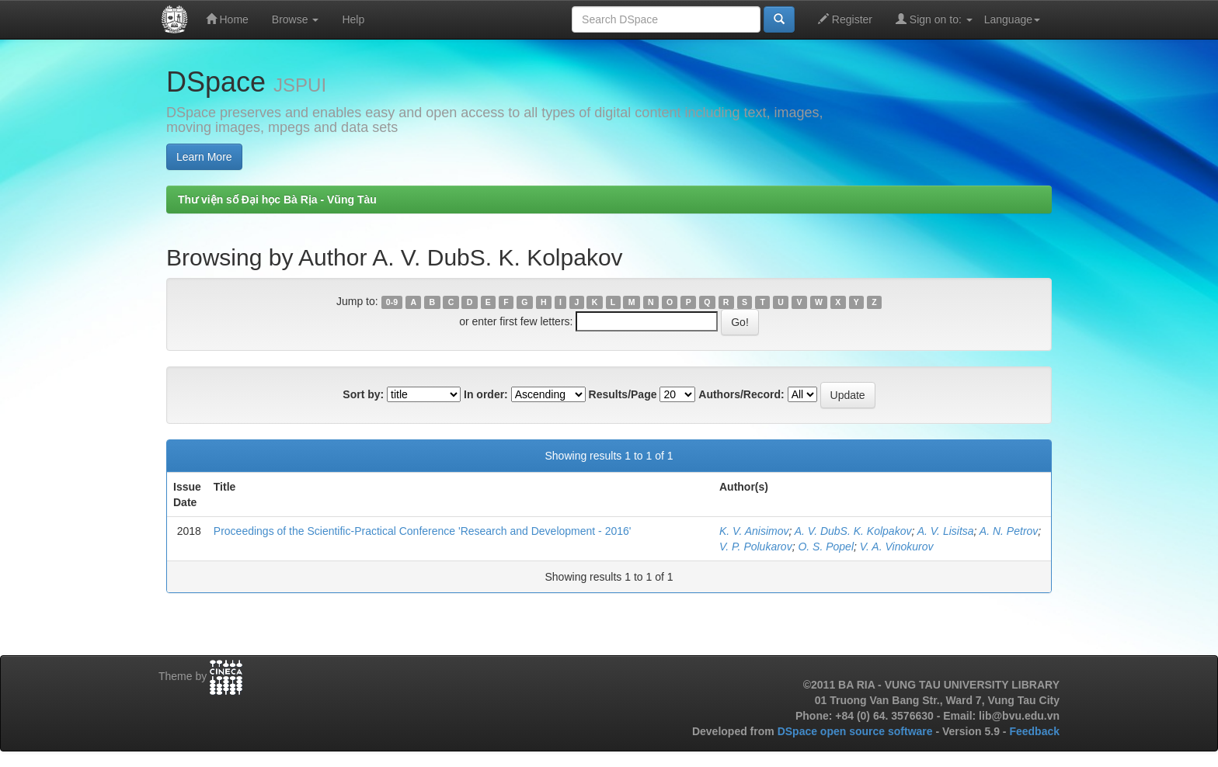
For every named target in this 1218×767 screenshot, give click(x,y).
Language (1012, 19)
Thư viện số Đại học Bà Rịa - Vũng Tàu (277, 199)
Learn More (204, 157)
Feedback (1034, 731)
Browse (295, 19)
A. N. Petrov (1009, 531)
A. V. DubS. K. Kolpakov (853, 531)
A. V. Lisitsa (945, 531)
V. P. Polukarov (755, 546)
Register (845, 19)
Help (353, 19)
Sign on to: (934, 19)
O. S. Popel (826, 546)
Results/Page (623, 394)
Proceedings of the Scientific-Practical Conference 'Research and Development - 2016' (423, 531)
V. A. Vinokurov (897, 546)
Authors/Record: (741, 394)
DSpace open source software (857, 731)
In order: (486, 394)
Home (227, 19)
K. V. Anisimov (753, 531)
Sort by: (363, 394)
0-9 (392, 302)
